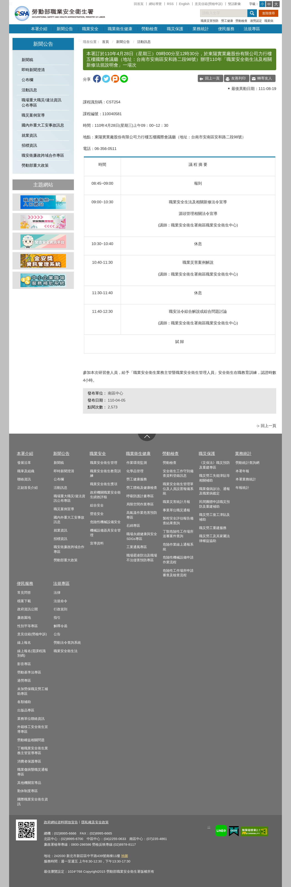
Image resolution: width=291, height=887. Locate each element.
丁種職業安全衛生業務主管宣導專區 (32, 750)
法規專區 (252, 29)
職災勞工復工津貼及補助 (214, 517)
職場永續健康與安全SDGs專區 (141, 536)
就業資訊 (29, 135)
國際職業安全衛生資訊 (32, 802)
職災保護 (175, 29)
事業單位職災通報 (176, 510)
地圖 (124, 856)
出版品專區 (25, 710)
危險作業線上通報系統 (178, 547)
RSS (170, 4)
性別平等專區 (27, 626)
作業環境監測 (136, 463)
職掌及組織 (25, 471)
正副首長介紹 (27, 487)
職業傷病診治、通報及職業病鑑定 (214, 491)
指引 (57, 617)
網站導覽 (155, 4)
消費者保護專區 (29, 761)
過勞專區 (24, 680)
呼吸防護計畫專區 (140, 496)
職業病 (268, 20)
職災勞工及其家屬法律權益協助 (214, 538)
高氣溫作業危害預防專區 (141, 515)
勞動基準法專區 (29, 672)
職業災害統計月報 (176, 502)
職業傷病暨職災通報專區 (32, 772)
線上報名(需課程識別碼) (31, 653)
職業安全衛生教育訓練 (105, 473)
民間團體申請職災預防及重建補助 (214, 504)
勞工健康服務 (136, 479)
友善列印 (238, 78)
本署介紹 (39, 29)
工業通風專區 (136, 547)
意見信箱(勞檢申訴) (208, 4)
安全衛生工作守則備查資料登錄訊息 (178, 473)
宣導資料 (97, 543)
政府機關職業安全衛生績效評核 (105, 495)
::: (10, 4)
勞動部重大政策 (35, 165)
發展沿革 (24, 463)
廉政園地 (24, 617)
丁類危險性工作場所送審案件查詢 (178, 534)
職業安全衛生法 (66, 651)
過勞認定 (256, 20)
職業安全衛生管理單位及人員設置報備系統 (178, 488)
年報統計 (242, 487)
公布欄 (27, 80)
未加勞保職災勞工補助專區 (32, 691)
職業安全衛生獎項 (103, 484)
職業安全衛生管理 (103, 463)
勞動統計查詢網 (247, 463)
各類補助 (24, 702)
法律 (57, 592)
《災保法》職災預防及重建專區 (214, 465)
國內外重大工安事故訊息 (43, 125)
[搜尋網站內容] (228, 13)
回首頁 (138, 4)
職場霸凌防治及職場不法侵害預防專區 (141, 558)
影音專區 (24, 664)
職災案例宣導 (33, 115)
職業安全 (90, 29)
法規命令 (60, 601)
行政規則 (60, 609)
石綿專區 (133, 525)
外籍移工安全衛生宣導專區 (32, 729)
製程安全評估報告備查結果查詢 (178, 521)
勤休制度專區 (27, 791)
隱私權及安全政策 (95, 822)
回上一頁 (212, 78)
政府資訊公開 (27, 609)
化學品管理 (134, 471)
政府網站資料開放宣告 (61, 822)
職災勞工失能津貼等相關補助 (214, 478)
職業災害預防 (209, 20)
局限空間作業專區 (140, 504)
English (184, 4)
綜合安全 (97, 505)
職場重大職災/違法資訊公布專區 (41, 102)
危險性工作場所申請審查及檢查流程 (178, 573)
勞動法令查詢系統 (67, 642)
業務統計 (201, 29)
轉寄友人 (264, 78)
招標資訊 (29, 145)
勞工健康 (227, 20)
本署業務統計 (246, 479)
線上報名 (24, 642)
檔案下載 (24, 601)
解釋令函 (60, 626)
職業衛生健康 (120, 29)
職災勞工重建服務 (212, 528)
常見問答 (24, 592)
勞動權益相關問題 (31, 740)
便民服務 (226, 29)
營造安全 (97, 514)
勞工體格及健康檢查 (141, 487)
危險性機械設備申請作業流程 (178, 560)
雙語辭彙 (234, 4)
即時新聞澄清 (33, 70)
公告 (57, 634)
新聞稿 (27, 60)
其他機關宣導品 (29, 783)
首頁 (105, 42)
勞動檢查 (241, 20)
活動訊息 (29, 90)
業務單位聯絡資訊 (31, 719)
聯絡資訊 (24, 479)
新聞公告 (65, 29)
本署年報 (242, 471)
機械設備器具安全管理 (105, 533)
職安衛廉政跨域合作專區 (43, 155)
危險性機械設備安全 (105, 522)
